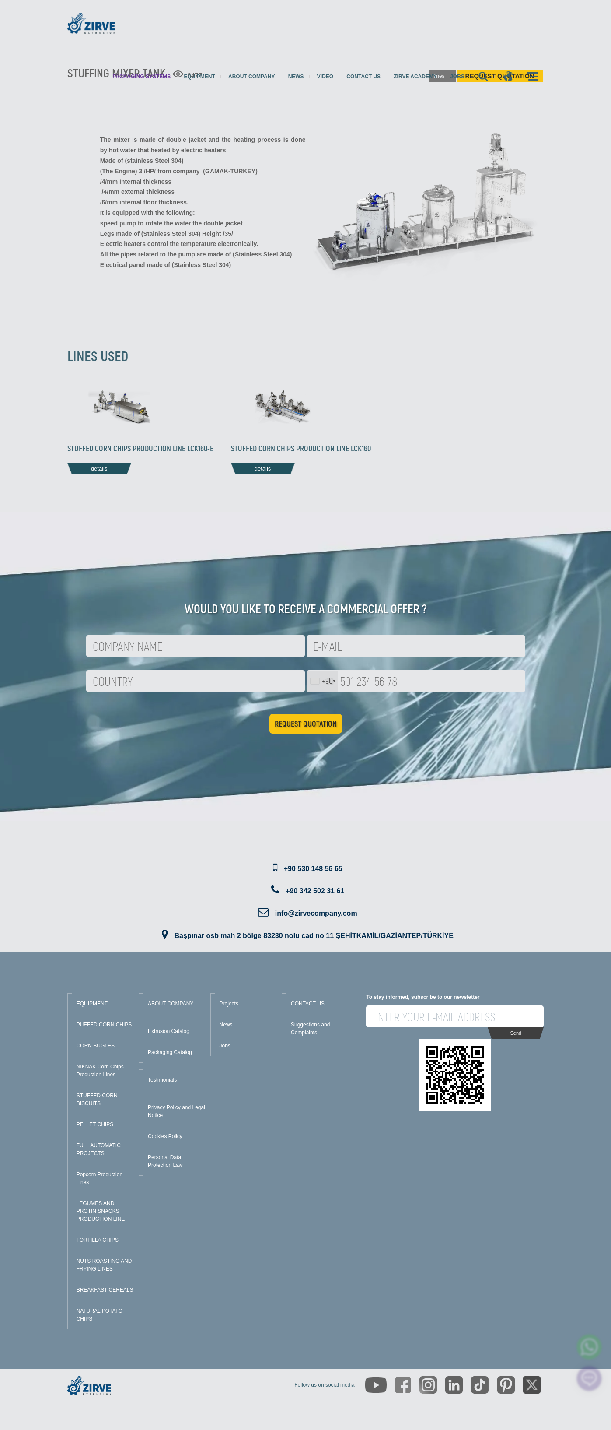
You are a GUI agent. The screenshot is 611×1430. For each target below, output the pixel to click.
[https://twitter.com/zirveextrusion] (532, 1385)
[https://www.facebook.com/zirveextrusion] (403, 1385)
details (99, 468)
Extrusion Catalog (168, 1031)
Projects (229, 1004)
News (296, 77)
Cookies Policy (165, 1136)
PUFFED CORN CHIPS (104, 1025)
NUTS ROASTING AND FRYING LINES (104, 1265)
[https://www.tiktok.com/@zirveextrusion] (480, 1385)
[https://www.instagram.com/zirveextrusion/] (428, 1385)
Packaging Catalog (170, 1052)
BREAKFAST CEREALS (105, 1290)
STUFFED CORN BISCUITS (97, 1100)
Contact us (363, 77)
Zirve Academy (415, 77)
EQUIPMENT (92, 1004)
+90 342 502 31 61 (315, 891)
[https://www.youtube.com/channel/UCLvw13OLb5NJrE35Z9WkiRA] (376, 1385)
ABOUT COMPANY (170, 1004)
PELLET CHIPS (95, 1124)
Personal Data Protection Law (165, 1161)
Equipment (199, 77)
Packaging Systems (141, 77)
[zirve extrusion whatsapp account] (589, 1347)
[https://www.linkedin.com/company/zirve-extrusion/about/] (454, 1385)
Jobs (457, 77)
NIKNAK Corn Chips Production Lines (100, 1071)
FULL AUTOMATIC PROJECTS (99, 1149)
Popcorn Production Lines (99, 1178)
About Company (251, 77)
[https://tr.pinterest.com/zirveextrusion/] (506, 1385)
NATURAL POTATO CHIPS (99, 1315)
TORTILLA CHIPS (98, 1240)
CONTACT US (308, 1004)
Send (515, 1033)
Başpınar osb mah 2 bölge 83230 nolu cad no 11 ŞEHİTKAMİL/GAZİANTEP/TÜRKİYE (314, 935)
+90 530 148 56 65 (313, 868)
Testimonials (162, 1080)
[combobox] (322, 681)
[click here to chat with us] (589, 1378)
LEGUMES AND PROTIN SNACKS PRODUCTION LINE (101, 1211)
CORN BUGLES (96, 1046)
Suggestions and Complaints (310, 1029)
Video (325, 77)
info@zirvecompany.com (316, 913)
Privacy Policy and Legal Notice (176, 1111)
